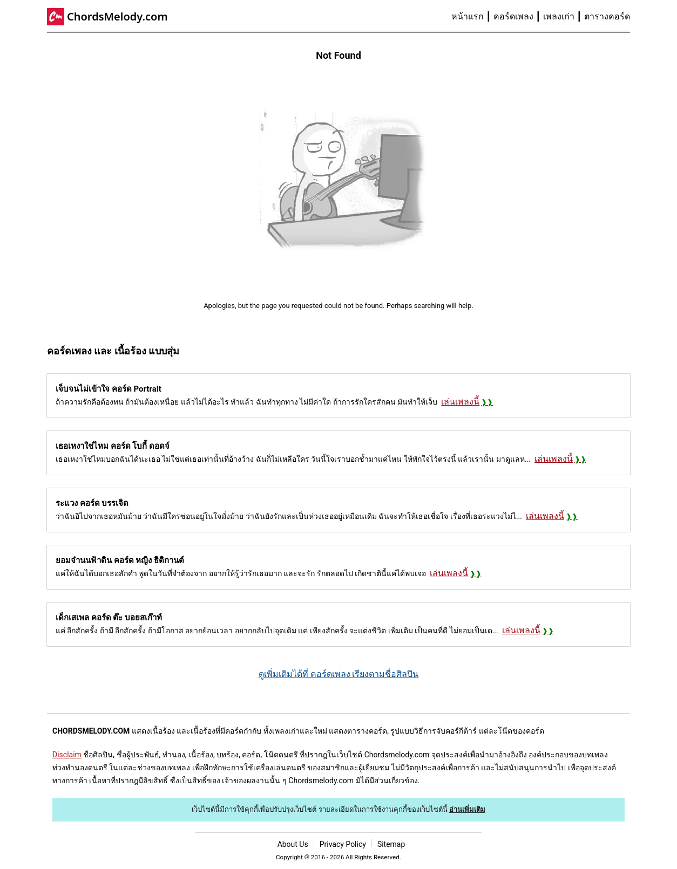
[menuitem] (472, 16)
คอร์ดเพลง (513, 16)
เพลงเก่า (558, 16)
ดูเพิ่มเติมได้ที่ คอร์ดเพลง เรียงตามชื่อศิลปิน (339, 674)
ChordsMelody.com (117, 16)
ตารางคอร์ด (607, 16)
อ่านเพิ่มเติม (467, 809)
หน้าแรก (467, 16)
